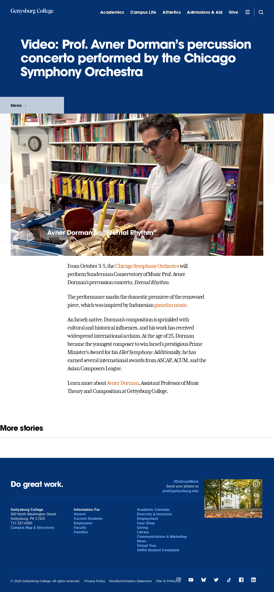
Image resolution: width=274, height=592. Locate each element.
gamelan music (170, 305)
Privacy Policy (94, 581)
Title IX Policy (166, 581)
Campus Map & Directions (32, 527)
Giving (142, 527)
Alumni (80, 514)
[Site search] (261, 12)
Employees (83, 523)
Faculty (80, 527)
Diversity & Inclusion (154, 514)
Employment (147, 518)
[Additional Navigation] (247, 12)
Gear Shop (146, 523)
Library (143, 532)
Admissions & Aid (204, 12)
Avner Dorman (123, 383)
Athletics (171, 12)
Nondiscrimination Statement (130, 581)
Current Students (88, 518)
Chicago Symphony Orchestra (147, 266)
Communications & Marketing (162, 536)
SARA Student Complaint (158, 550)
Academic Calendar (153, 509)
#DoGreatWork (186, 481)
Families (81, 532)
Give (233, 12)
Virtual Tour (146, 545)
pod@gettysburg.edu (181, 491)
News (16, 105)
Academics (112, 12)
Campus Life (143, 12)
